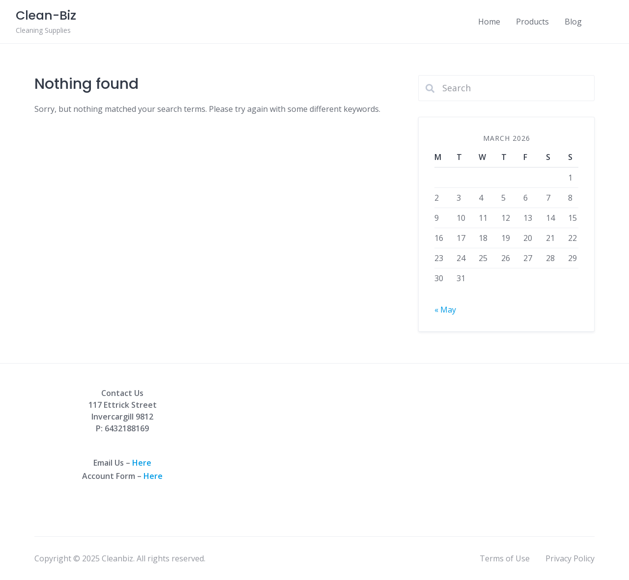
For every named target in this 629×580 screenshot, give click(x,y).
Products (532, 21)
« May (445, 309)
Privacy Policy (570, 558)
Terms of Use (505, 558)
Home (489, 21)
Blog (573, 21)
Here (141, 462)
